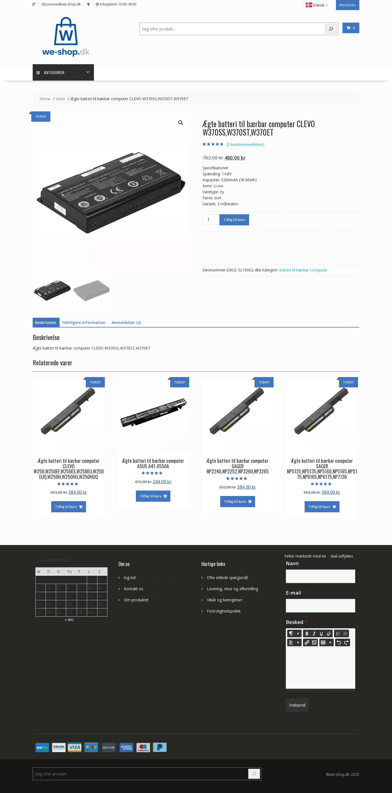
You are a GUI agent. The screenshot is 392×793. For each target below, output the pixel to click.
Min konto (347, 4)
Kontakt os (133, 587)
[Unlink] (314, 641)
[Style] (294, 632)
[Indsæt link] (307, 641)
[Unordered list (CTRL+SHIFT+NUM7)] (338, 632)
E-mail (295, 592)
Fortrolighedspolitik (224, 610)
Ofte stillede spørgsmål (227, 576)
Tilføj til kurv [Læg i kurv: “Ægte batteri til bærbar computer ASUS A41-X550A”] (151, 494)
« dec (69, 618)
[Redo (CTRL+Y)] (346, 641)
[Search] (254, 773)
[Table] (326, 641)
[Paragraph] (294, 641)
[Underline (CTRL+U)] (321, 632)
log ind (130, 576)
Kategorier (51, 71)
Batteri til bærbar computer (303, 268)
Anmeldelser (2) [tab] (126, 321)
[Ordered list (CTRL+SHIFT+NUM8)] (345, 632)
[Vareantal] (210, 218)
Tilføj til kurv (234, 218)
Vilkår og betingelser (224, 598)
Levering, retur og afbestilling (232, 587)
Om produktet (136, 598)
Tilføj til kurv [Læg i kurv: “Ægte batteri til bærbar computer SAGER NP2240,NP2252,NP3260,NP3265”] (235, 500)
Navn (292, 562)
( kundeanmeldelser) (245, 143)
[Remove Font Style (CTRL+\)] (329, 632)
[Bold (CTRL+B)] (307, 632)
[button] (181, 122)
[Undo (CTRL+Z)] (339, 641)
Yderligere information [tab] (84, 321)
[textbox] (320, 667)
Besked (296, 621)
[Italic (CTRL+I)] (314, 632)
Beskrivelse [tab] (45, 321)
